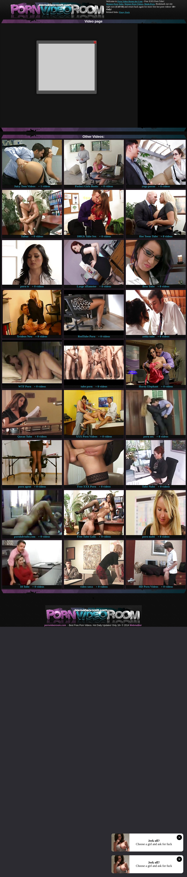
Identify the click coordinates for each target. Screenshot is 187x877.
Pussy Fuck (124, 12)
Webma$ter (136, 625)
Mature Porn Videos (134, 4)
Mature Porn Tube (114, 4)
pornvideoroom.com (55, 625)
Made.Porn (149, 4)
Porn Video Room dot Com (129, 1)
